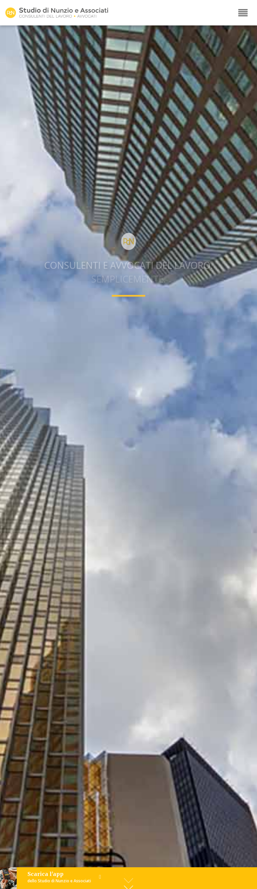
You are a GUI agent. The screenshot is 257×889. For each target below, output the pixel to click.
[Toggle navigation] (243, 13)
